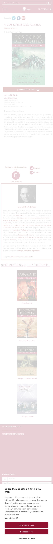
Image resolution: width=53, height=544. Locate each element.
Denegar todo (26, 532)
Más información (12, 518)
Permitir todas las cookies (26, 525)
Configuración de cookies (26, 538)
